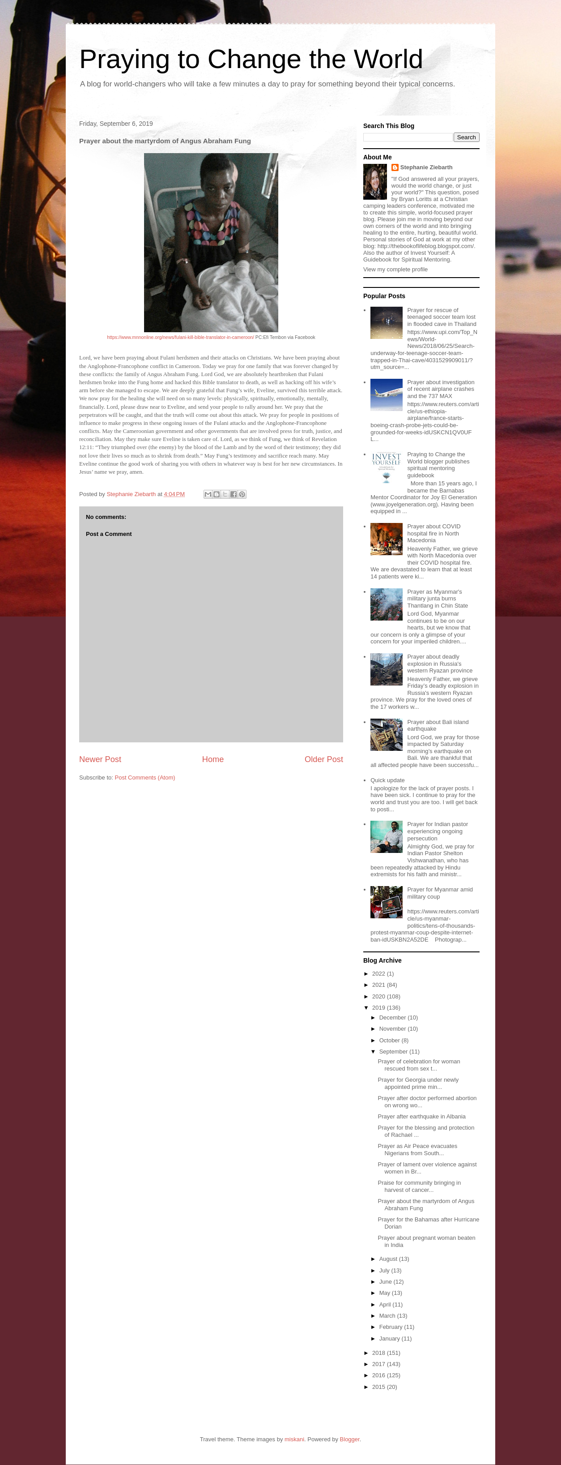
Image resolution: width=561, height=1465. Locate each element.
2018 (379, 1352)
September (394, 1051)
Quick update (387, 780)
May (385, 1292)
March (388, 1315)
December (393, 1017)
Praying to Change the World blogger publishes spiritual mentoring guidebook (438, 465)
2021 (379, 984)
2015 (379, 1387)
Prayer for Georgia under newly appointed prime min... (418, 1083)
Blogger (350, 1439)
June (386, 1281)
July (385, 1270)
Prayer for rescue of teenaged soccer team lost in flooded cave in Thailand (441, 317)
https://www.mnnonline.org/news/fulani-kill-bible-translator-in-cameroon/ (180, 337)
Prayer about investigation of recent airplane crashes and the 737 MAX (440, 389)
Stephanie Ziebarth (426, 167)
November (393, 1028)
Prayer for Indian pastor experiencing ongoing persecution (437, 831)
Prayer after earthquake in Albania (422, 1116)
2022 (379, 973)
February (391, 1327)
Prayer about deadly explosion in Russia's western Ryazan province (439, 663)
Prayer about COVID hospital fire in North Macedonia (433, 533)
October (390, 1040)
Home (213, 759)
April (386, 1304)
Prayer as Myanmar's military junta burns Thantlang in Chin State (437, 598)
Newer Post (100, 759)
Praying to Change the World (251, 59)
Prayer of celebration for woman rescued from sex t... (419, 1065)
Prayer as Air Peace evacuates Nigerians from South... (417, 1150)
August (389, 1258)
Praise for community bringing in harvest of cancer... (419, 1186)
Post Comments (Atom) (145, 777)
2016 (379, 1375)
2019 (379, 1007)
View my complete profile (395, 269)
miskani (294, 1439)
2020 (379, 996)
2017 (379, 1364)
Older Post (324, 759)
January (390, 1338)
